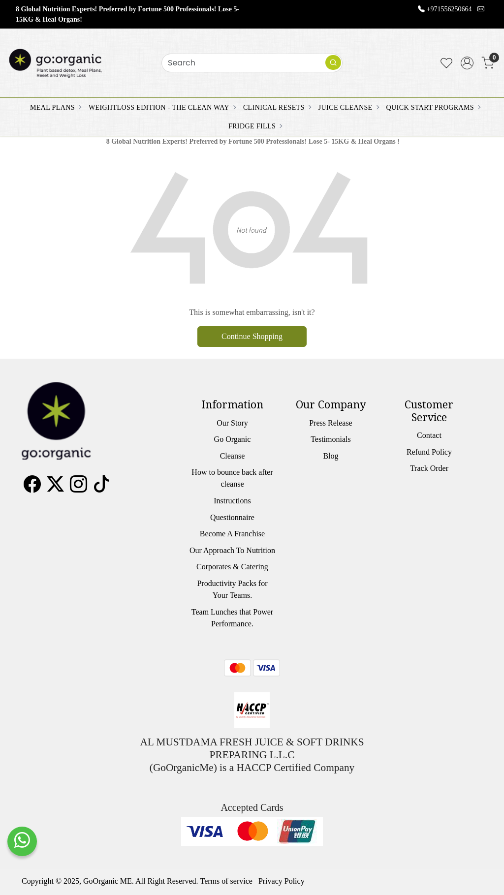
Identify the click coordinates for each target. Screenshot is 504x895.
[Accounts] (467, 63)
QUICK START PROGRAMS (433, 107)
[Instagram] (78, 488)
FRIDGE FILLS (255, 126)
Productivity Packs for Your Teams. (232, 589)
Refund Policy (429, 452)
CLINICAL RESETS (277, 107)
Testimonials (331, 439)
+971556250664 (449, 9)
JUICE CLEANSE (348, 107)
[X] (55, 488)
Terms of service (226, 881)
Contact (429, 435)
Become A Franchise (232, 533)
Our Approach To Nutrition (232, 550)
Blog (330, 456)
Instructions (232, 500)
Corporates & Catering (232, 566)
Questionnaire (232, 517)
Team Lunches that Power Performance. (232, 618)
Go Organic (232, 439)
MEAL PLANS (55, 107)
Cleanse (232, 456)
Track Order (429, 468)
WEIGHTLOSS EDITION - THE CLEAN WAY (162, 107)
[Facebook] (32, 488)
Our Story (232, 423)
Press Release (330, 423)
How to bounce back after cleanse (232, 478)
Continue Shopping (252, 336)
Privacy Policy (281, 881)
